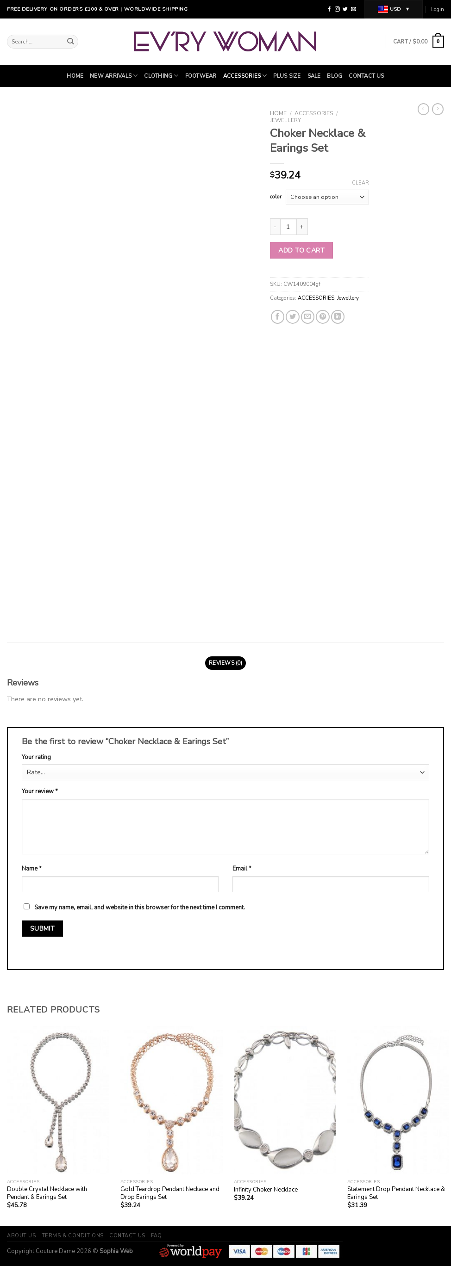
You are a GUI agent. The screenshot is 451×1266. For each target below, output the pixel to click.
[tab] (225, 663)
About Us (21, 1235)
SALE (314, 76)
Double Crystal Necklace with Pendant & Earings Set (47, 1193)
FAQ (156, 1235)
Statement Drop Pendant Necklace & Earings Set (396, 1193)
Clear (360, 183)
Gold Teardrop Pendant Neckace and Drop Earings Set (169, 1193)
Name (32, 869)
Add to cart (301, 250)
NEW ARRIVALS (114, 75)
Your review (40, 791)
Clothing (161, 75)
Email (241, 869)
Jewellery (285, 120)
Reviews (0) (225, 663)
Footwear (201, 76)
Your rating (36, 757)
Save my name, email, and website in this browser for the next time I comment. (139, 907)
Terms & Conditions (73, 1235)
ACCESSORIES (245, 75)
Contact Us (366, 76)
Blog (334, 76)
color (276, 196)
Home (75, 76)
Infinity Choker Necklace (266, 1190)
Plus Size (287, 76)
